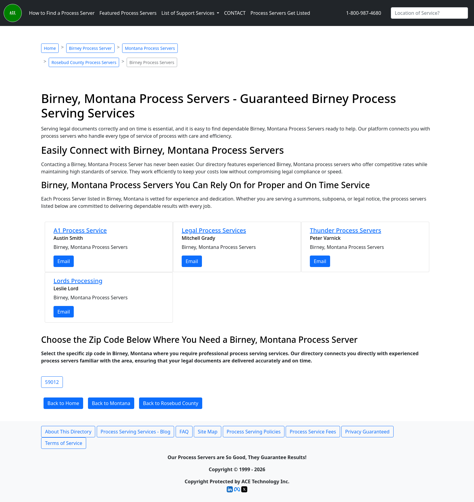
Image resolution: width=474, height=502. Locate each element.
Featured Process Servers (128, 13)
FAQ (184, 431)
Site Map (207, 431)
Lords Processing (78, 281)
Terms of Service (63, 443)
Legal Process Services (214, 230)
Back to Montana (111, 403)
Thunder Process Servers (345, 230)
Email (63, 261)
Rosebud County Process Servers (83, 62)
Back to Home (63, 403)
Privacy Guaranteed (367, 431)
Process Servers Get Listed (280, 13)
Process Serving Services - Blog (135, 431)
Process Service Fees (313, 431)
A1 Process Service (80, 230)
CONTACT (234, 13)
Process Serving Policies (254, 431)
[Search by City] (429, 13)
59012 (52, 382)
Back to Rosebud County (170, 403)
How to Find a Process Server (62, 13)
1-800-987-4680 (363, 13)
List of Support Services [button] (188, 13)
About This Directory (68, 431)
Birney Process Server (90, 48)
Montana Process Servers (150, 48)
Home (50, 48)
